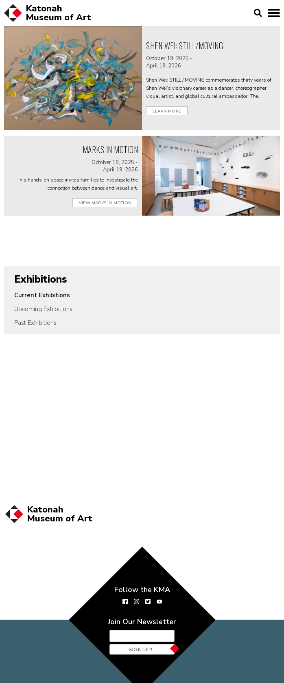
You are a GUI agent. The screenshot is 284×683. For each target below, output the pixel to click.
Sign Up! (141, 649)
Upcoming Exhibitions (43, 309)
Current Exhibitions (42, 295)
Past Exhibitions (35, 323)
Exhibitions (40, 279)
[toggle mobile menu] (274, 13)
